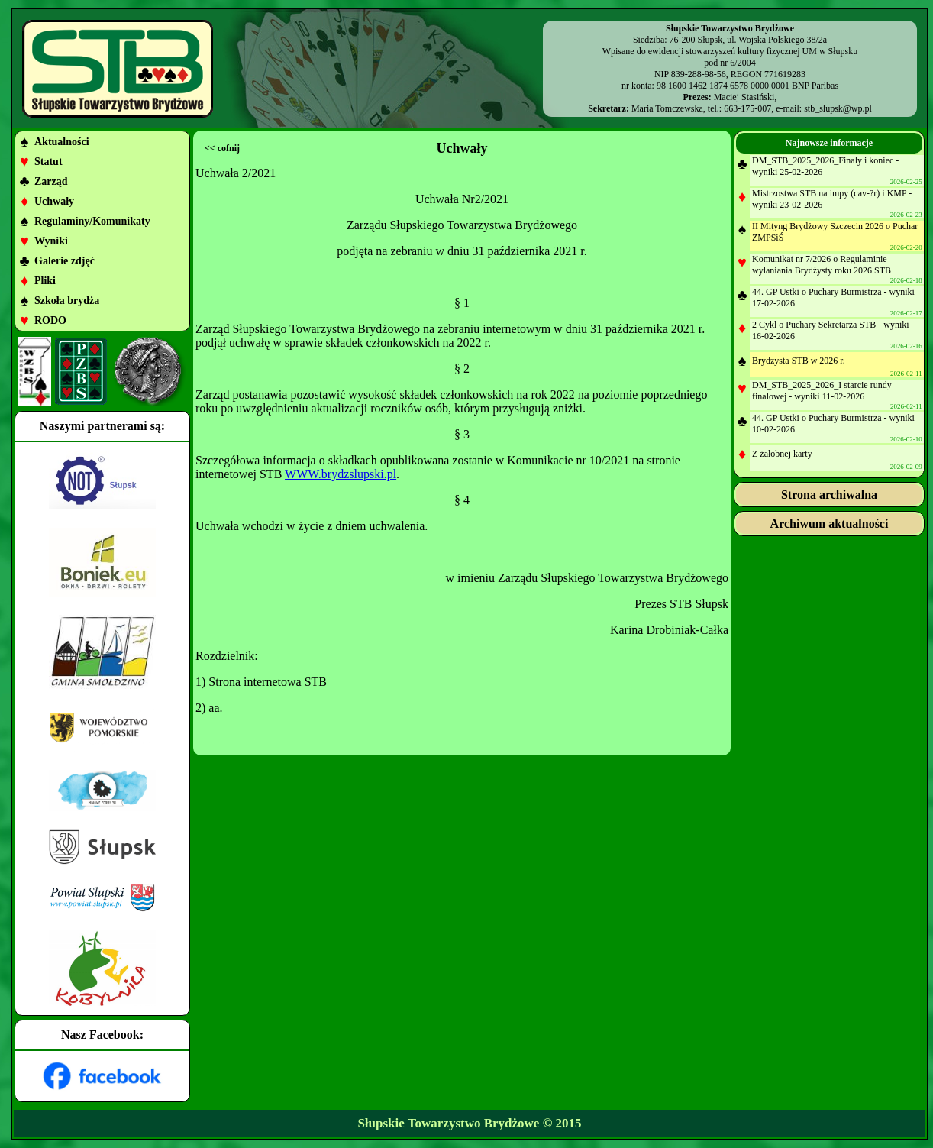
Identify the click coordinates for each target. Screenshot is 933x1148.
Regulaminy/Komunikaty (92, 221)
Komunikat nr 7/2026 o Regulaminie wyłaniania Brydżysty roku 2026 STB (821, 265)
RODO (50, 320)
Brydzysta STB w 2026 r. (798, 360)
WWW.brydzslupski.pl (340, 473)
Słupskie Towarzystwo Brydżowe (448, 1123)
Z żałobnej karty (782, 453)
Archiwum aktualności (829, 523)
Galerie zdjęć (64, 261)
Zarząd (51, 181)
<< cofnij (222, 148)
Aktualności (61, 141)
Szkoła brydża (66, 300)
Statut (48, 161)
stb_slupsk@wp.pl (838, 108)
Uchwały (54, 201)
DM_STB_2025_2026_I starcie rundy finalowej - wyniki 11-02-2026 (822, 391)
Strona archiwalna (829, 494)
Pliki (45, 280)
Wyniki (51, 241)
